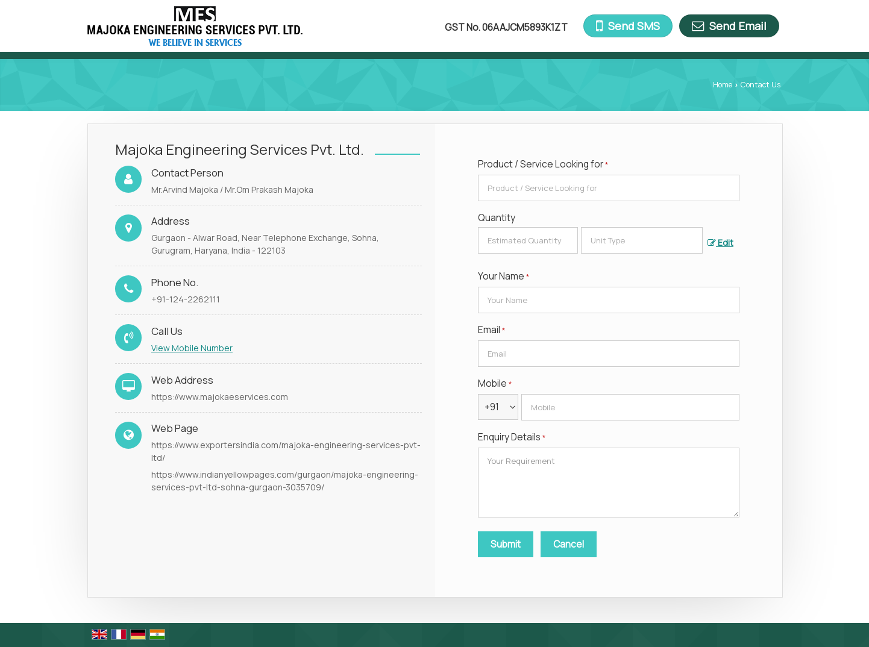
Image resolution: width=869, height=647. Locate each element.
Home (722, 85)
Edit (720, 242)
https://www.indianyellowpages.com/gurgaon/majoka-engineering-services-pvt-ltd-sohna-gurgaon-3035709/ (284, 481)
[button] (192, 348)
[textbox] (642, 240)
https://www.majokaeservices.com (219, 396)
